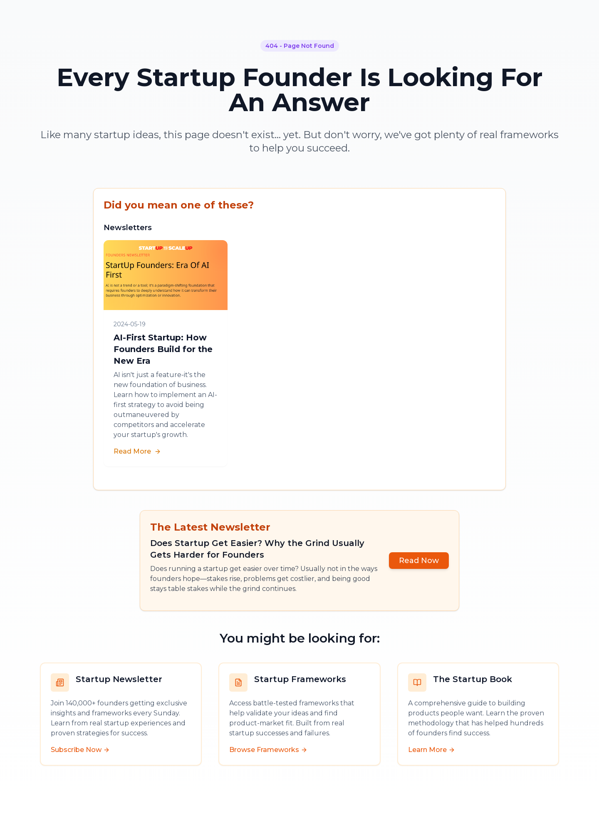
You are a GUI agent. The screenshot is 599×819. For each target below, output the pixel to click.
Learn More (431, 750)
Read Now (419, 560)
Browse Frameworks (268, 750)
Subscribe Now (80, 750)
